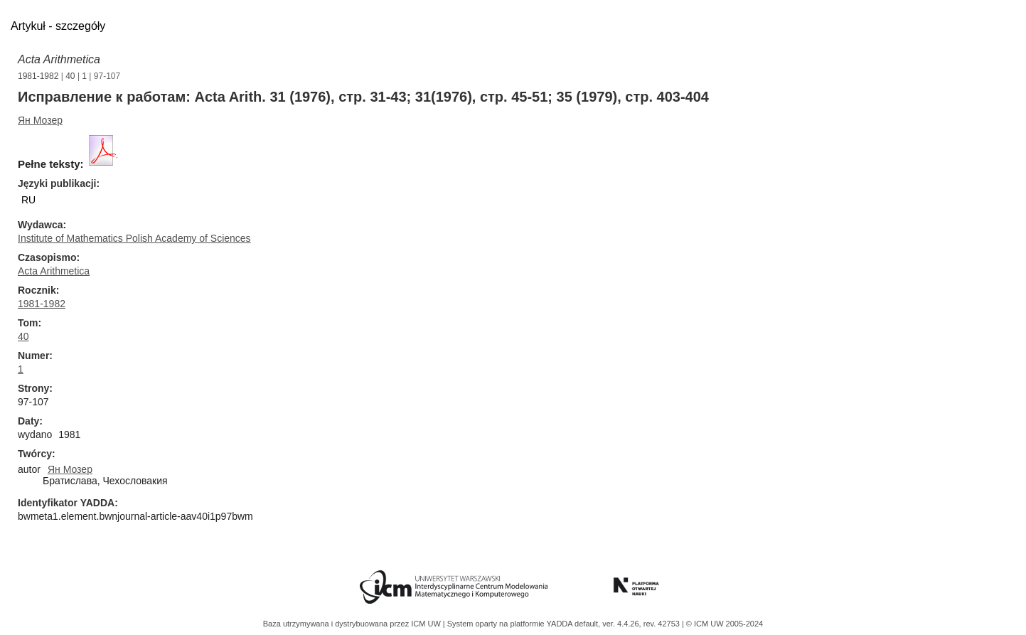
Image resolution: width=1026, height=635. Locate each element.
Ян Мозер (40, 120)
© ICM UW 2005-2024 (724, 623)
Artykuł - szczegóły (58, 26)
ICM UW (427, 623)
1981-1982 (38, 76)
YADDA (561, 623)
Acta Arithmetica (59, 59)
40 (70, 76)
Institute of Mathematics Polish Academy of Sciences (134, 238)
